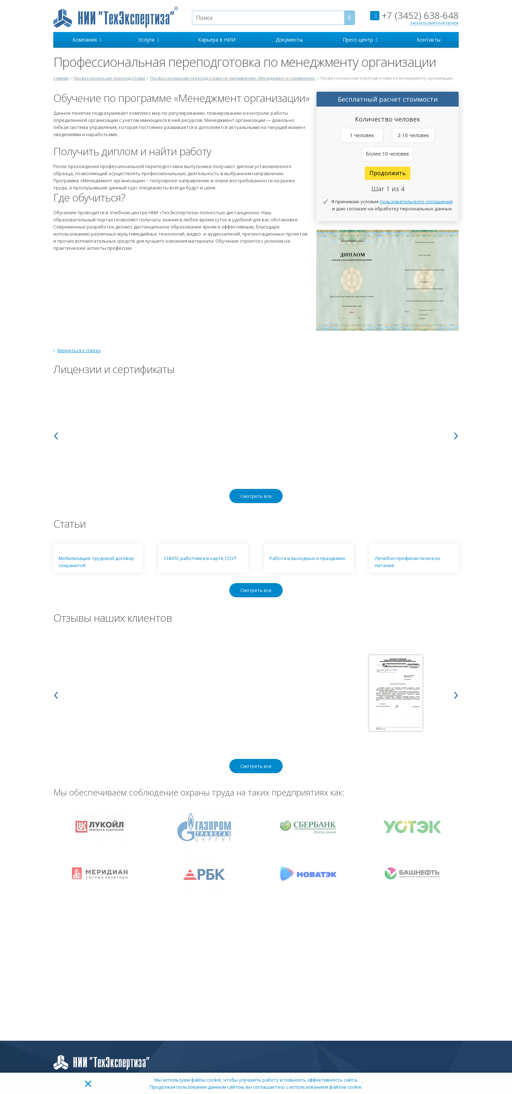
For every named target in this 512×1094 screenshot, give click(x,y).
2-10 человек (413, 135)
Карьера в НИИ (216, 39)
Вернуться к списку (77, 350)
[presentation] (56, 433)
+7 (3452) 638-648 (414, 15)
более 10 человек (387, 153)
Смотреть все (256, 496)
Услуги (148, 39)
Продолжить (387, 173)
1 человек (362, 135)
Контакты (429, 39)
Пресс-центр (360, 39)
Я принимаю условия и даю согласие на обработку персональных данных (392, 205)
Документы (289, 39)
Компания (87, 39)
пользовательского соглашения (416, 201)
